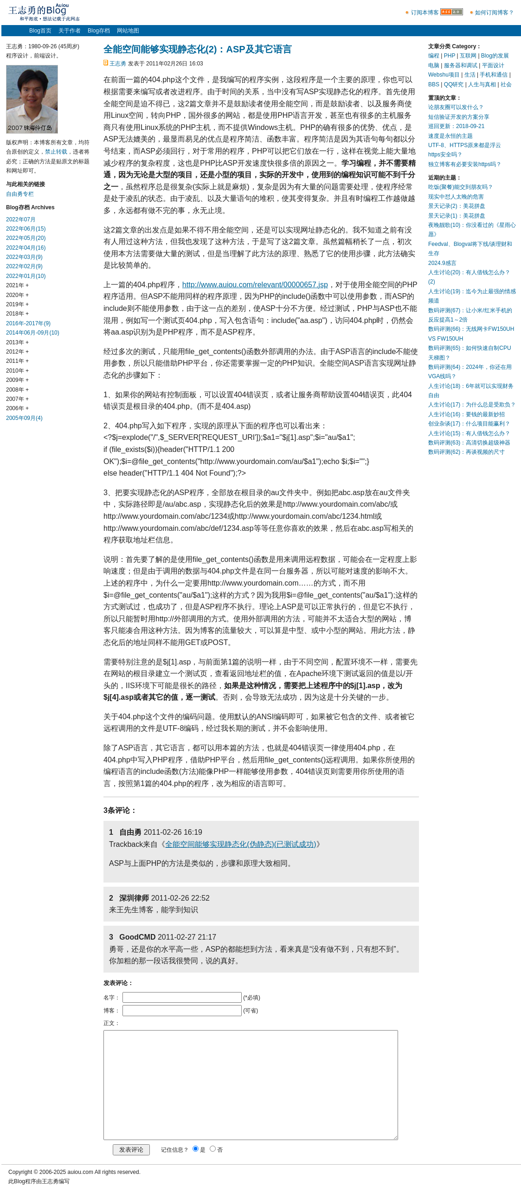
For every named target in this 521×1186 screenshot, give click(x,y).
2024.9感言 (442, 263)
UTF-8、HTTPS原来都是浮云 (464, 145)
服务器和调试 (460, 65)
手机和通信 (494, 74)
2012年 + (17, 351)
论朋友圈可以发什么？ (456, 107)
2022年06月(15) (25, 229)
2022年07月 (21, 219)
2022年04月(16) (25, 248)
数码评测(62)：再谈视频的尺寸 (466, 452)
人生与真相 (482, 84)
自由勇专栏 (20, 194)
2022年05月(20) (25, 238)
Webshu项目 (444, 74)
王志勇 (117, 63)
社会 (506, 84)
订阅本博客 (425, 12)
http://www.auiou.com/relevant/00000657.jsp (255, 285)
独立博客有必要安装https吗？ (465, 164)
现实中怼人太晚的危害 (456, 196)
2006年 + (17, 408)
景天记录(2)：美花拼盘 (456, 206)
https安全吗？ (445, 154)
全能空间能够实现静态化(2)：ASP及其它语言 (197, 49)
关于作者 (69, 30)
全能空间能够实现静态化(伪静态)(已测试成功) (240, 844)
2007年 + (17, 399)
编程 (433, 55)
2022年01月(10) (25, 276)
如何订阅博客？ (494, 12)
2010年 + (17, 370)
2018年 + (17, 313)
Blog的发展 (495, 55)
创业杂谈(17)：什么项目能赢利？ (469, 423)
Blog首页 (40, 30)
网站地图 (128, 30)
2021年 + (17, 285)
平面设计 (493, 65)
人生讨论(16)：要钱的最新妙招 (466, 414)
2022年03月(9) (24, 257)
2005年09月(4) (24, 418)
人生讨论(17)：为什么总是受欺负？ (472, 404)
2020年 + (17, 295)
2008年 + (17, 390)
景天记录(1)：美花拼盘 (456, 216)
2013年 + (17, 342)
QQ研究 (454, 84)
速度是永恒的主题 (450, 136)
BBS (433, 84)
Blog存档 (99, 30)
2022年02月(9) (24, 266)
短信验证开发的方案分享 (458, 117)
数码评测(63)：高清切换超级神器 (469, 442)
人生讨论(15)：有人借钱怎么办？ (469, 433)
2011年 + (17, 361)
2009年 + (17, 380)
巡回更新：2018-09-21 (456, 126)
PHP (449, 55)
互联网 (468, 55)
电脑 (433, 65)
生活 (470, 74)
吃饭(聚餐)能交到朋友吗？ (460, 187)
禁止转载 (56, 151)
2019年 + (17, 304)
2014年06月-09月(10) (32, 332)
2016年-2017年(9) (28, 323)
